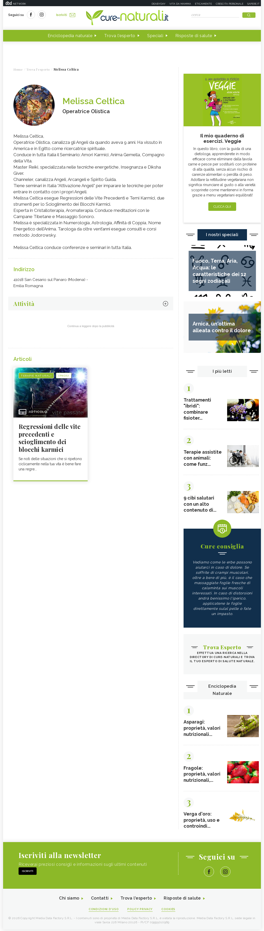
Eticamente (203, 3)
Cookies (169, 910)
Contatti (99, 899)
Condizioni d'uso (103, 910)
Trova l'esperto (119, 35)
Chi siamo (69, 899)
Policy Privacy (140, 910)
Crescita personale (229, 3)
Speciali (155, 35)
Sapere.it (253, 3)
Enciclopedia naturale (70, 35)
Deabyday (159, 3)
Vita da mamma (180, 3)
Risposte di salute (193, 35)
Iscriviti (65, 15)
